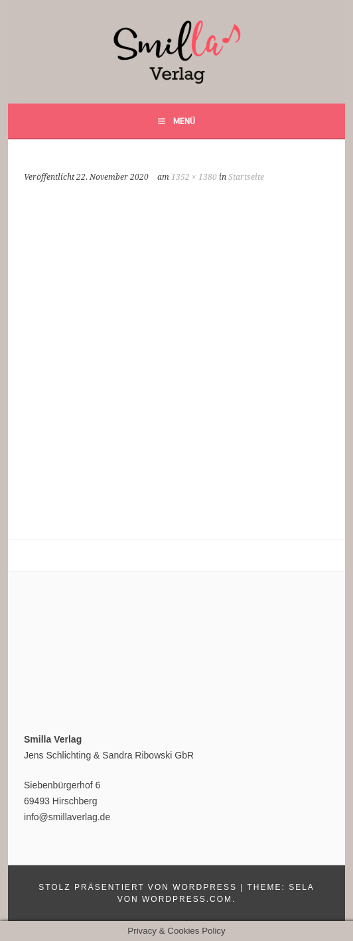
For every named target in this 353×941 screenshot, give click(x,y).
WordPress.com (187, 899)
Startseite (246, 177)
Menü (184, 121)
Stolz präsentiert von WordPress (137, 887)
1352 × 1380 (194, 177)
